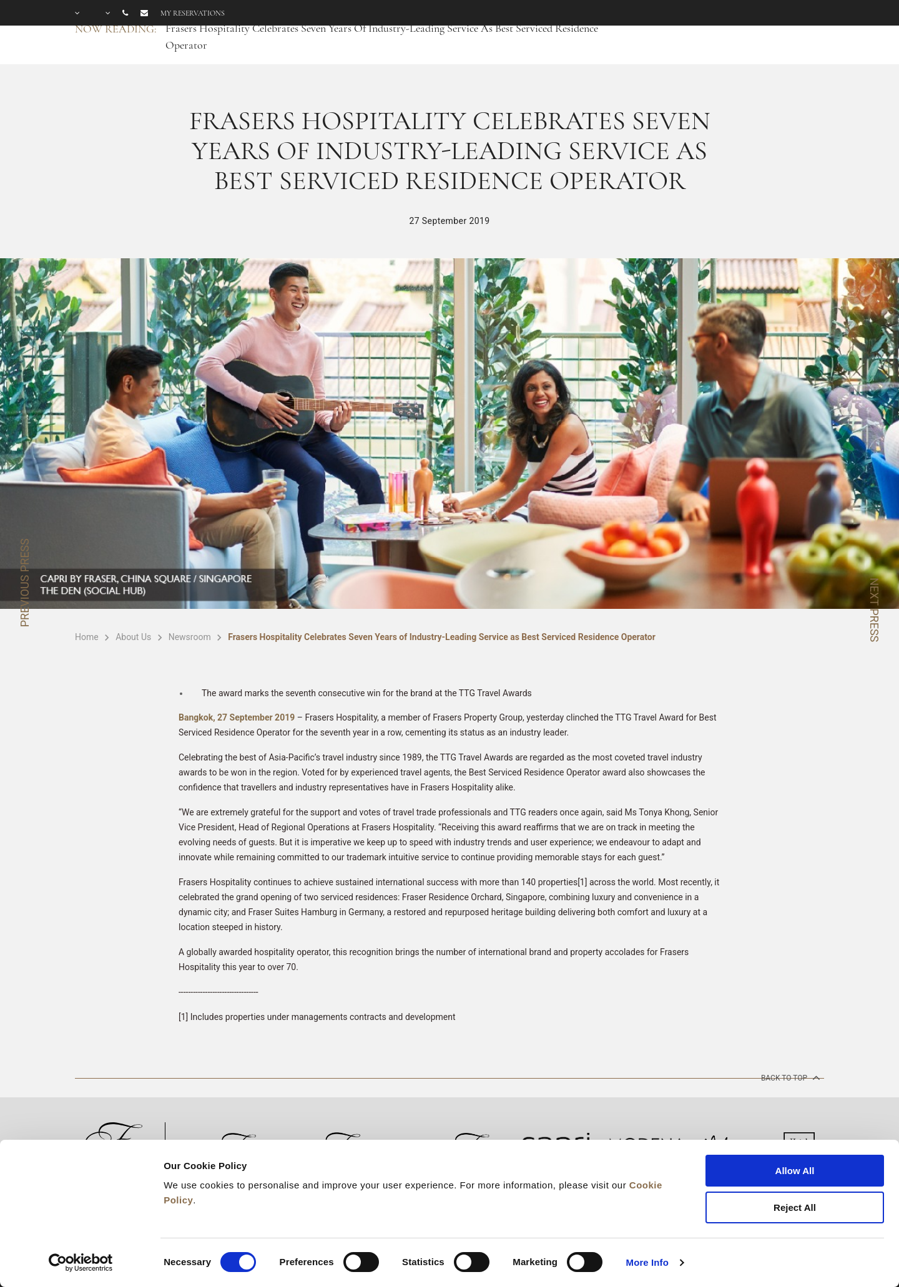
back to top (789, 1077)
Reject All (795, 1207)
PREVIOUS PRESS (24, 582)
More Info (647, 1262)
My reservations (192, 13)
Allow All (795, 1170)
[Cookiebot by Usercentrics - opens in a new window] (80, 1262)
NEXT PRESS (874, 610)
